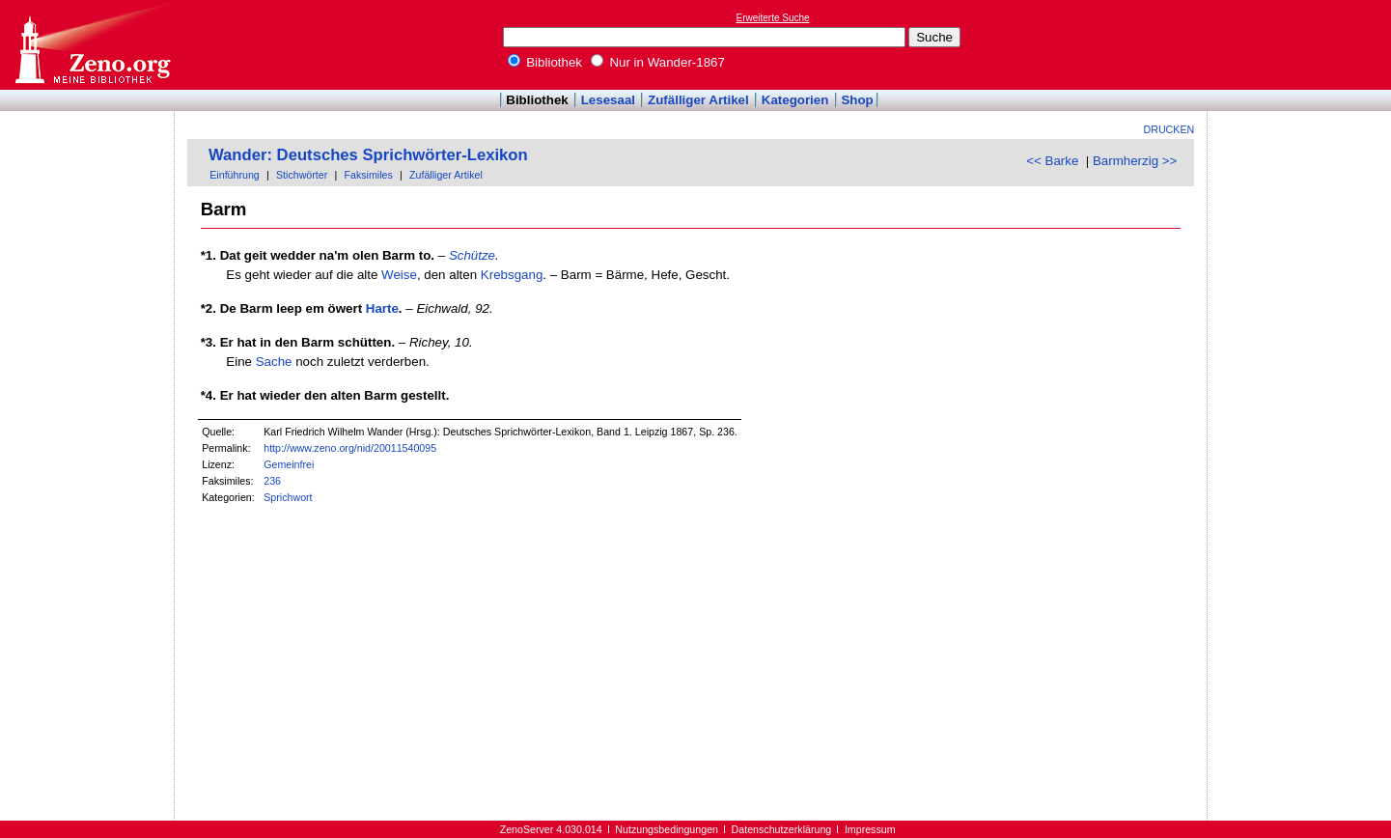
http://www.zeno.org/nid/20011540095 (350, 448)
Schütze (472, 255)
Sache (274, 361)
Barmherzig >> (1135, 161)
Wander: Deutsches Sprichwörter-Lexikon (368, 155)
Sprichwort (288, 497)
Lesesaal (608, 100)
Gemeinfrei (289, 464)
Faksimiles (368, 175)
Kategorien (795, 100)
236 (272, 481)
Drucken (1169, 129)
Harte (382, 308)
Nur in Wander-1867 (658, 62)
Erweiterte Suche (773, 18)
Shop (857, 100)
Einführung (234, 175)
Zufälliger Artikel (698, 100)
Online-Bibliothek (91, 45)
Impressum (870, 829)
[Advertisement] (1302, 44)
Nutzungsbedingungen (666, 829)
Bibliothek (545, 62)
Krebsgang (511, 274)
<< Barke (1052, 161)
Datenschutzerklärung (782, 829)
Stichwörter (301, 175)
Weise (399, 274)
